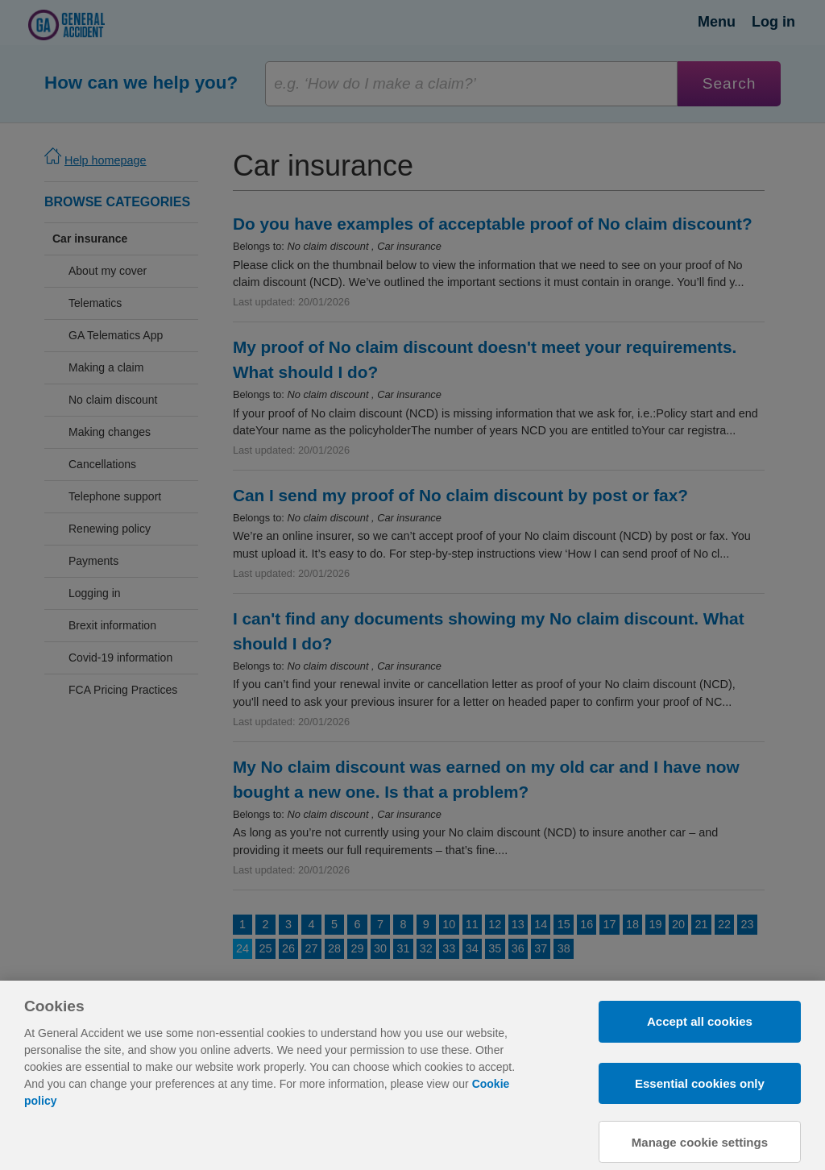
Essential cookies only (700, 1097)
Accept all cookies (699, 1036)
